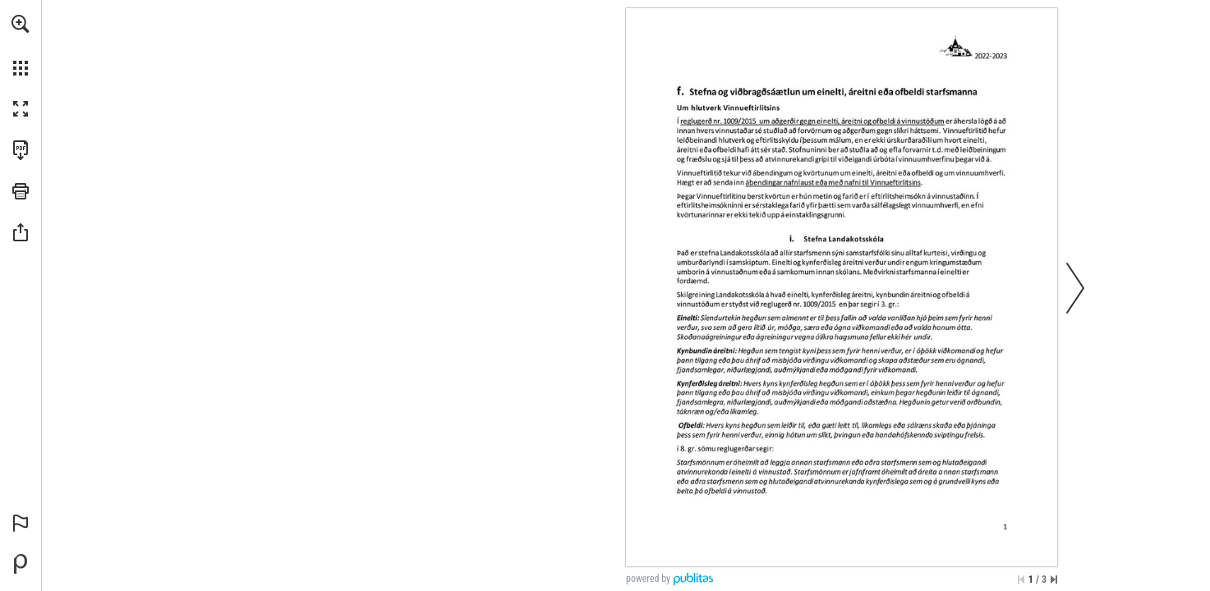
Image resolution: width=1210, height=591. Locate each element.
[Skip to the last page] (1054, 579)
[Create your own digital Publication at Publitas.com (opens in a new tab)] (20, 563)
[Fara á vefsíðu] (811, 119)
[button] (20, 23)
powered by (648, 578)
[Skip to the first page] (1021, 579)
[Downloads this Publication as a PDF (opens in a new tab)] (20, 150)
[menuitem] (20, 45)
